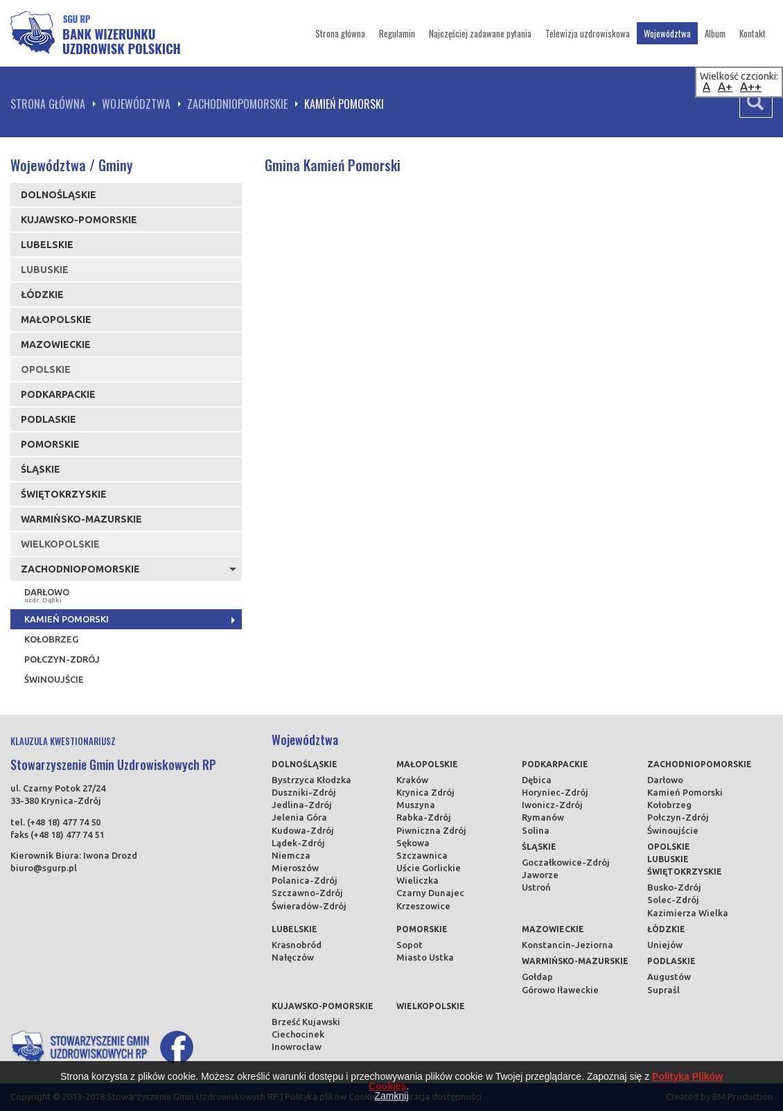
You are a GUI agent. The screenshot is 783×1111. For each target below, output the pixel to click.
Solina (535, 830)
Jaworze (540, 875)
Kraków (412, 780)
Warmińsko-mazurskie (81, 519)
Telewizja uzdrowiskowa (587, 33)
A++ (751, 86)
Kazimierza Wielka (687, 913)
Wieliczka (417, 880)
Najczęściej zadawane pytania (480, 33)
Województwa (667, 33)
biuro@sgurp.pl (43, 868)
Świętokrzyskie (64, 494)
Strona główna (340, 33)
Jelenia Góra (299, 817)
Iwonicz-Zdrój (552, 805)
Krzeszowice (423, 906)
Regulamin (397, 33)
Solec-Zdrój (673, 899)
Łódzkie (42, 294)
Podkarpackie (58, 394)
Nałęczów (293, 957)
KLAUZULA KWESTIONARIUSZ (63, 741)
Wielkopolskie (430, 1006)
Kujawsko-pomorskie (79, 219)
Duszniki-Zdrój (304, 792)
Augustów (669, 976)
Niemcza (291, 855)
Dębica (537, 780)
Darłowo (127, 595)
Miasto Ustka (425, 957)
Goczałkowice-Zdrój (566, 862)
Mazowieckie (56, 344)
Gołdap (537, 976)
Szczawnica (422, 855)
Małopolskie (56, 319)
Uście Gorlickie (428, 868)
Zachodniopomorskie (237, 104)
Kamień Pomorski (66, 619)
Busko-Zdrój (674, 887)
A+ (725, 86)
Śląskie (40, 469)
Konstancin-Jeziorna (567, 945)
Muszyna (415, 805)
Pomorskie (50, 444)
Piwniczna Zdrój (431, 830)
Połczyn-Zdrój (62, 659)
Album (715, 33)
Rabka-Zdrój (423, 817)
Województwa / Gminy (71, 165)
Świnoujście (54, 679)
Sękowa (413, 843)
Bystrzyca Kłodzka (311, 780)
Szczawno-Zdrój (307, 893)
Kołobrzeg (51, 639)
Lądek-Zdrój (298, 843)
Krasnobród (297, 945)
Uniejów (665, 945)
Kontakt (752, 33)
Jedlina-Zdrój (302, 805)
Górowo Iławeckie (560, 990)
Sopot (409, 945)
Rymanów (543, 817)
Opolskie (668, 846)
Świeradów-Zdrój (309, 906)
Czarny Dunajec (430, 893)
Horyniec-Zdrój (555, 792)
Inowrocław (297, 1046)
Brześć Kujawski (306, 1021)
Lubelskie (47, 244)
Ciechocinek (298, 1034)
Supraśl (663, 990)
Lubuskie (668, 859)
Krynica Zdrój (425, 792)
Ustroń (536, 887)
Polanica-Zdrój (304, 880)
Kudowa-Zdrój (303, 830)
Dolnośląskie (58, 194)
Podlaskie (48, 419)
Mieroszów (295, 868)
